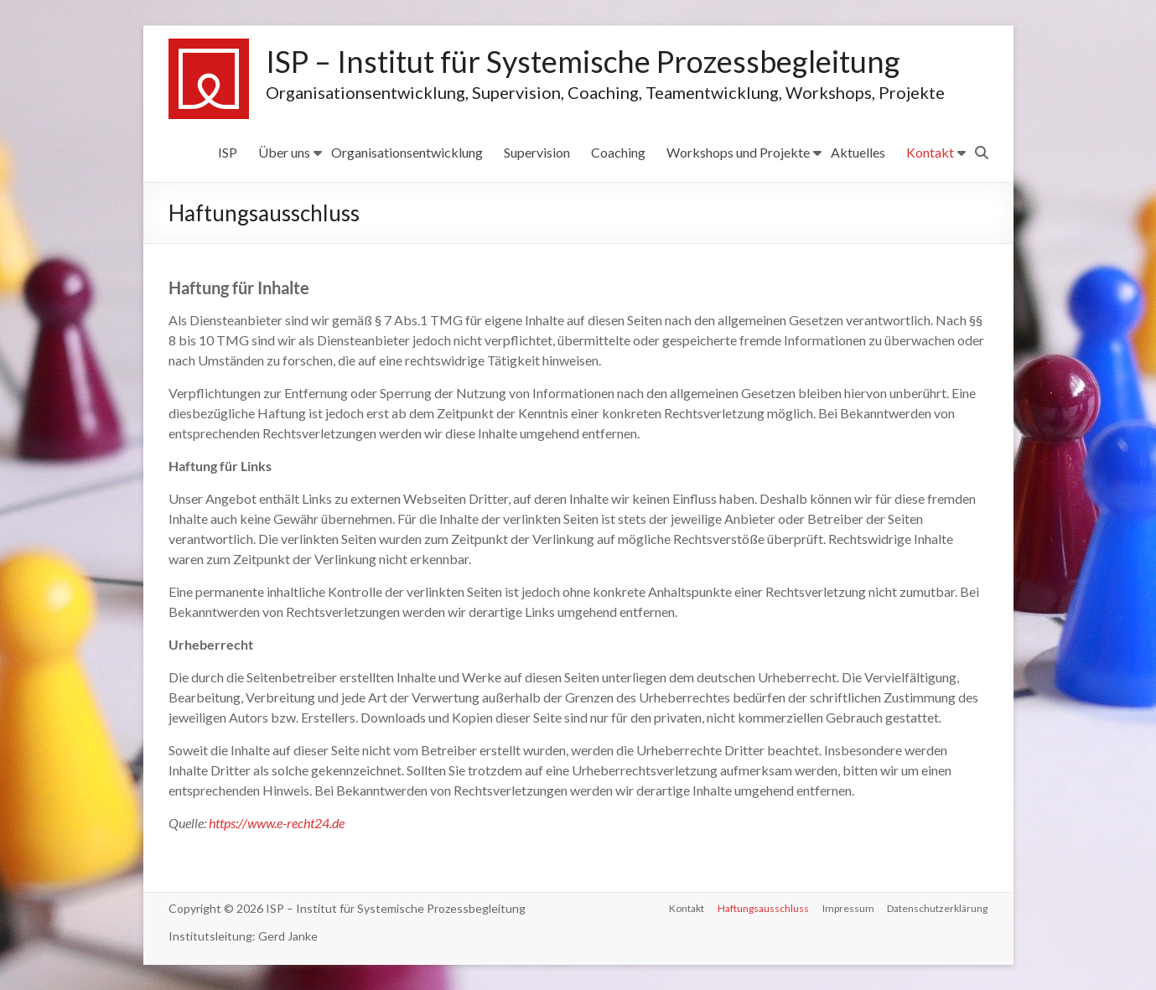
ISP (227, 152)
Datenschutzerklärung (938, 908)
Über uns (284, 152)
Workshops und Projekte (738, 152)
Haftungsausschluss (763, 908)
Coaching (618, 152)
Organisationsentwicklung (407, 152)
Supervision (537, 152)
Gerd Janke (288, 936)
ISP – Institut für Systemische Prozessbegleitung (583, 62)
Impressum (848, 908)
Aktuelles (858, 152)
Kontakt (930, 152)
